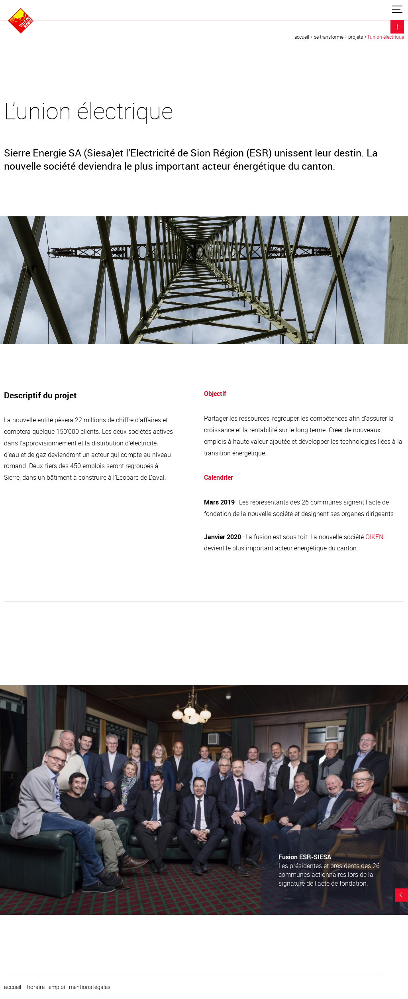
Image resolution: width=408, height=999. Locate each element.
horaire (36, 987)
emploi (57, 987)
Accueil (301, 37)
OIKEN (374, 536)
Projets (355, 37)
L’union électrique (386, 37)
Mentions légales (89, 987)
